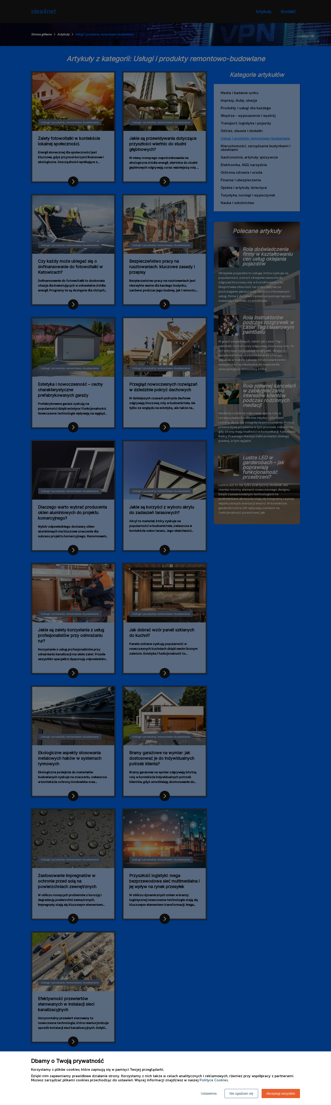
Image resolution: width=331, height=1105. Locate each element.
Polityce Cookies (214, 1080)
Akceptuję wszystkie (280, 1093)
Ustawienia (209, 1093)
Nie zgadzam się (241, 1093)
